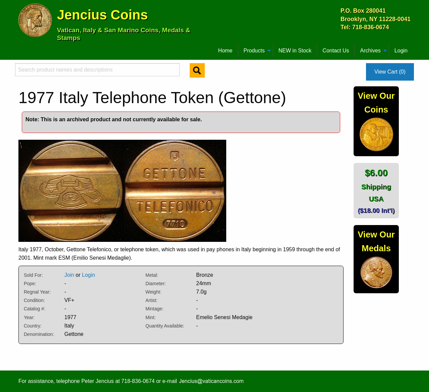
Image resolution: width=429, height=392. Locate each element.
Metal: (151, 275)
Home (225, 50)
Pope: (30, 283)
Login (401, 50)
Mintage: (154, 308)
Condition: (34, 300)
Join (69, 275)
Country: (33, 326)
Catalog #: (34, 308)
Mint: (150, 317)
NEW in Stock (295, 50)
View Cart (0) (390, 72)
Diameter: (155, 283)
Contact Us (335, 50)
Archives (370, 50)
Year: (29, 317)
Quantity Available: (164, 326)
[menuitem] (21, 48)
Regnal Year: (37, 292)
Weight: (153, 292)
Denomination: (39, 334)
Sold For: (33, 275)
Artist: (151, 300)
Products (254, 50)
